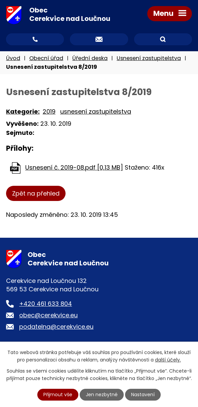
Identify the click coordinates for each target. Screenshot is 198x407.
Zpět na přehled (36, 193)
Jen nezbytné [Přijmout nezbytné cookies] (102, 394)
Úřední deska (90, 58)
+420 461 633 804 (45, 303)
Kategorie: (23, 111)
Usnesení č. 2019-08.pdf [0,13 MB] (74, 167)
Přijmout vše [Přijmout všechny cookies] (57, 394)
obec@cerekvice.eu (48, 315)
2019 (49, 111)
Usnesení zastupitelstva (149, 58)
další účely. (168, 359)
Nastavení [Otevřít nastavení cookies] (143, 394)
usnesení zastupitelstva (95, 111)
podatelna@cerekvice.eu (56, 326)
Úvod (13, 58)
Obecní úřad (46, 58)
